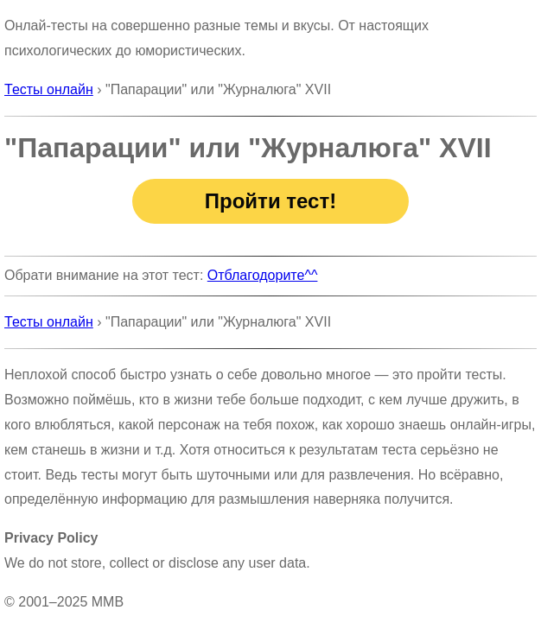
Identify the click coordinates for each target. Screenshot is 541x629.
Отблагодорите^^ (262, 275)
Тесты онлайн (48, 89)
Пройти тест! (270, 201)
